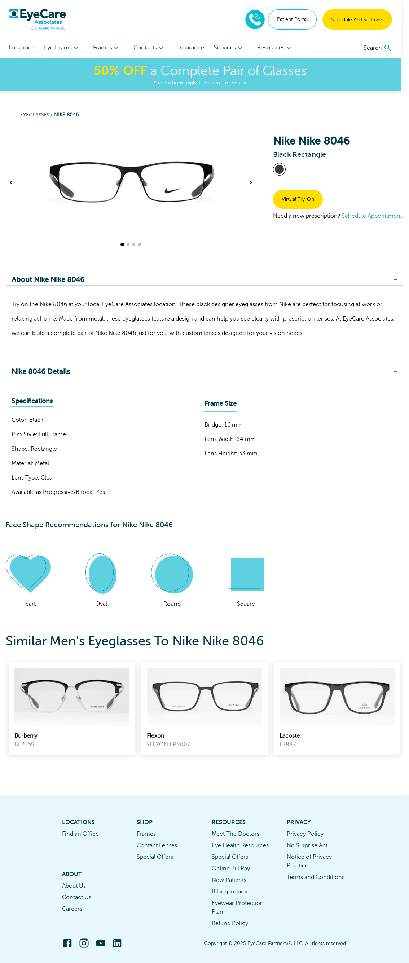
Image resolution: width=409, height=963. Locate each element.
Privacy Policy (305, 834)
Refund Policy (230, 923)
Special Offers (155, 857)
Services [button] (234, 48)
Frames (146, 834)
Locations (21, 47)
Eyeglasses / (37, 115)
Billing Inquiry (229, 891)
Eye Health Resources (240, 845)
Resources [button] (281, 48)
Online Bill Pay (231, 868)
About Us (74, 886)
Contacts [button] (153, 48)
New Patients (229, 880)
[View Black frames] (279, 169)
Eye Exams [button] (63, 48)
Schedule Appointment (372, 216)
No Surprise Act (307, 845)
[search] (386, 48)
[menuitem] (63, 47)
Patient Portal (300, 19)
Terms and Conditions (315, 877)
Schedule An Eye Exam (365, 19)
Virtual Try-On (298, 199)
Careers (72, 909)
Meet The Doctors (235, 834)
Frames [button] (109, 48)
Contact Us (76, 897)
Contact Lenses (157, 845)
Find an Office (80, 834)
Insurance (195, 47)
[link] (72, 708)
